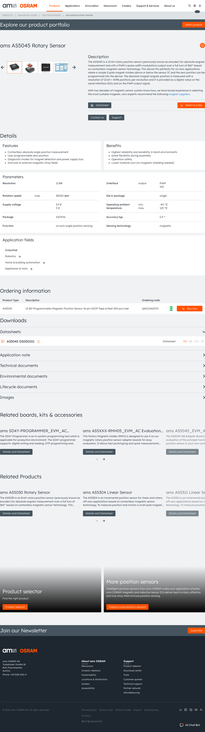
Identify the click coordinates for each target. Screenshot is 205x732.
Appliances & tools (16, 268)
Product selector (15, 606)
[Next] (104, 459)
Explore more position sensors (127, 606)
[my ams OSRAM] (199, 6)
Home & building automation (22, 262)
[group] (40, 438)
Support (117, 117)
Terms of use (106, 709)
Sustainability (89, 674)
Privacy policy (89, 709)
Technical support (132, 683)
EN (185, 341)
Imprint (138, 709)
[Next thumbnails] (74, 67)
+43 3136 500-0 (18, 674)
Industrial (11, 250)
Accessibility (88, 688)
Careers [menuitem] (126, 5)
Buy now (189, 308)
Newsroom (87, 666)
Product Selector (132, 666)
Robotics (10, 256)
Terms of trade (123, 709)
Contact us (97, 117)
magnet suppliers (179, 94)
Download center (132, 670)
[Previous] (97, 459)
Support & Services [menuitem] (147, 5)
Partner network (132, 688)
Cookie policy (151, 709)
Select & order (191, 105)
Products (8, 15)
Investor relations (91, 670)
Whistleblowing (131, 692)
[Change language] (194, 6)
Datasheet (100, 105)
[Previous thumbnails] (2, 67)
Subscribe (196, 630)
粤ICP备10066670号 (92, 721)
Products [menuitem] (54, 5)
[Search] (189, 6)
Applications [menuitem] (72, 5)
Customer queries (132, 679)
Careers (86, 683)
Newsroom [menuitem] (110, 5)
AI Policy (86, 715)
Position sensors (51, 15)
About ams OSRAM (93, 661)
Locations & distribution (94, 679)
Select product (193, 24)
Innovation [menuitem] (92, 5)
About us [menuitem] (169, 5)
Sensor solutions (27, 15)
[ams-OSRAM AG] (20, 6)
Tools (126, 674)
